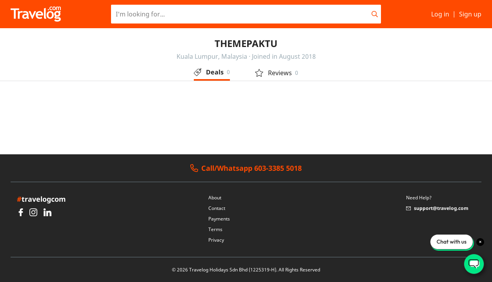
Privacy (216, 240)
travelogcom (41, 199)
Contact (216, 208)
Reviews (276, 73)
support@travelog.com (437, 208)
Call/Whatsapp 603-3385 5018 (246, 168)
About (214, 197)
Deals (212, 72)
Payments (219, 218)
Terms (215, 229)
